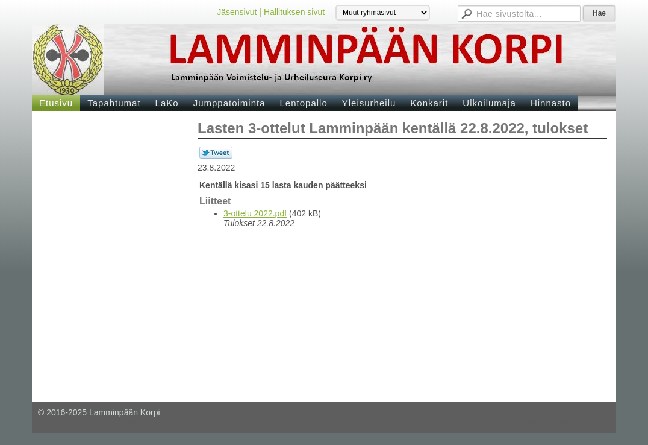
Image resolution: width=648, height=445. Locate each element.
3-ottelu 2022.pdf (255, 213)
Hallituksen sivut (294, 12)
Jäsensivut (237, 12)
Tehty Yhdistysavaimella (565, 422)
